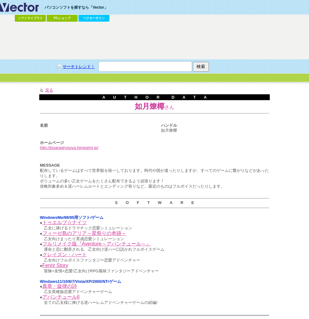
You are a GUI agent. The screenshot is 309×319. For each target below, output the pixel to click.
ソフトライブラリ (30, 18)
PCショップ (62, 18)
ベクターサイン (94, 18)
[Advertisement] (75, 102)
